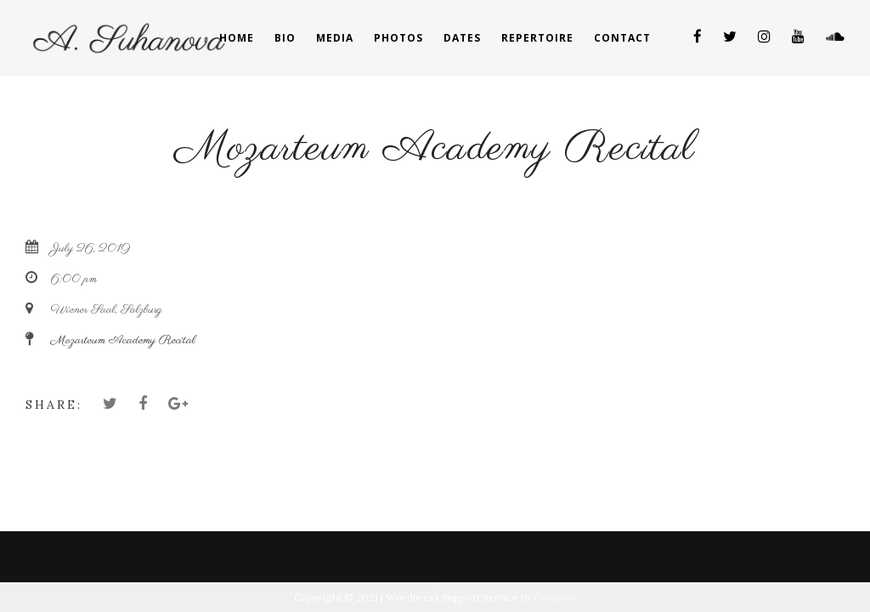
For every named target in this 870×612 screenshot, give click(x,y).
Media (334, 38)
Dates (462, 38)
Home (236, 38)
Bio (285, 38)
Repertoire (537, 38)
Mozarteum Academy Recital (123, 340)
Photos (398, 38)
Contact (622, 38)
